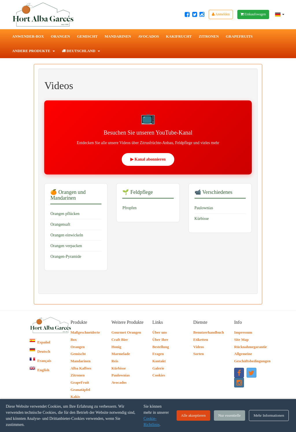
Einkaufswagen (253, 14)
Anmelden (221, 14)
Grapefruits (239, 36)
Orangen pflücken (64, 214)
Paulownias (204, 208)
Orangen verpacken (66, 246)
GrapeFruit (80, 382)
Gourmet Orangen (126, 332)
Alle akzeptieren (193, 415)
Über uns (159, 332)
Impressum (243, 332)
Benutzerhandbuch (208, 332)
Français (40, 361)
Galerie (158, 368)
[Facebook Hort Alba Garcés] (187, 14)
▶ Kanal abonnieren (148, 159)
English (39, 370)
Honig (116, 347)
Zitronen (209, 36)
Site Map (241, 339)
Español (39, 342)
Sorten (198, 354)
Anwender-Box (28, 36)
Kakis (75, 396)
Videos (198, 347)
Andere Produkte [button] (33, 51)
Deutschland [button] (81, 51)
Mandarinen (118, 36)
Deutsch (39, 351)
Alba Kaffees (81, 368)
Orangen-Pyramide (65, 256)
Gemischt (87, 36)
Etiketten (200, 339)
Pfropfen (129, 208)
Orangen (60, 36)
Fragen (158, 354)
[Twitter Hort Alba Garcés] (194, 14)
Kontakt (159, 361)
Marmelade (120, 354)
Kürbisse (202, 218)
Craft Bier (119, 339)
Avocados (148, 36)
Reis (114, 361)
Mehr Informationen (269, 415)
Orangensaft (60, 224)
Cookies (158, 375)
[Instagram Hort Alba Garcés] (201, 14)
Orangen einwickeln (66, 235)
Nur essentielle (229, 415)
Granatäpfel (80, 389)
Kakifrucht (179, 36)
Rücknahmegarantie (250, 347)
